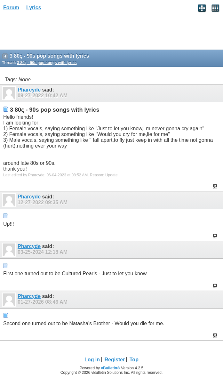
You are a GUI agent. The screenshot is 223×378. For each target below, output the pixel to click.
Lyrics (33, 7)
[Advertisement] (51, 32)
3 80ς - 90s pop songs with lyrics (46, 62)
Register (114, 359)
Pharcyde (29, 89)
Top (134, 359)
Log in (92, 359)
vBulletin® (110, 368)
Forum (11, 7)
